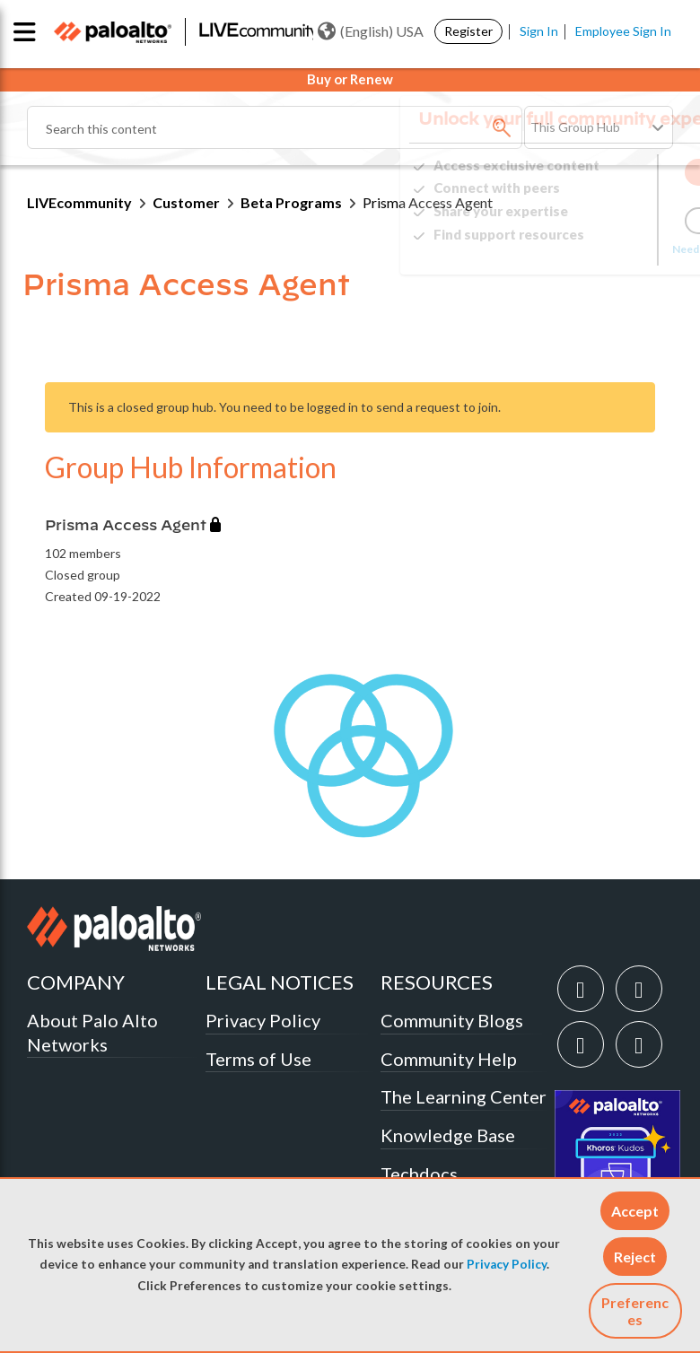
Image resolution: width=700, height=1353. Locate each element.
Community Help (449, 1058)
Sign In (539, 31)
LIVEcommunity (79, 202)
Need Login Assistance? (592, 249)
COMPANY (76, 982)
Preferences (635, 1311)
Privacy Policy (507, 1264)
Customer (186, 202)
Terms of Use (258, 1058)
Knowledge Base (448, 1135)
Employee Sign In (623, 31)
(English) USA (371, 31)
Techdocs (419, 1173)
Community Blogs (452, 1020)
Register (468, 31)
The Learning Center (464, 1096)
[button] (634, 1211)
